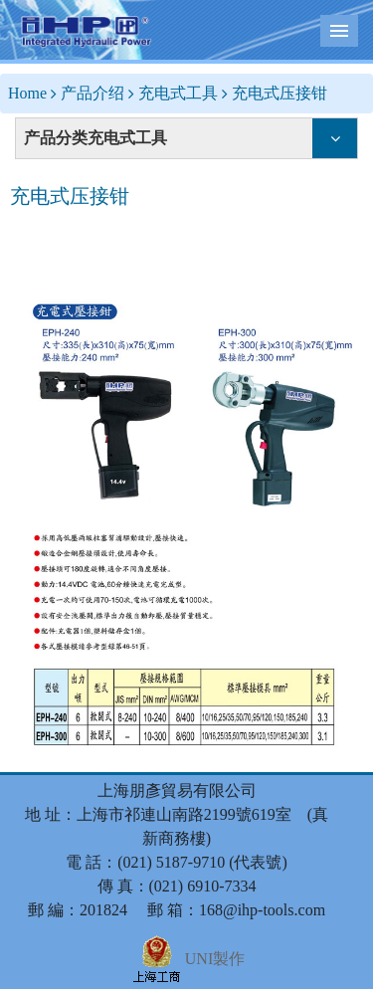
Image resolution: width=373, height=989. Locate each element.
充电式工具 (178, 93)
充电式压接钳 (279, 93)
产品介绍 (92, 93)
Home (27, 93)
